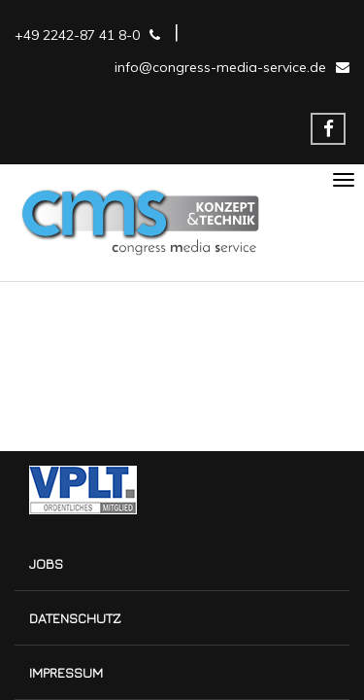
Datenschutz (75, 618)
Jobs (46, 563)
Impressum (66, 672)
